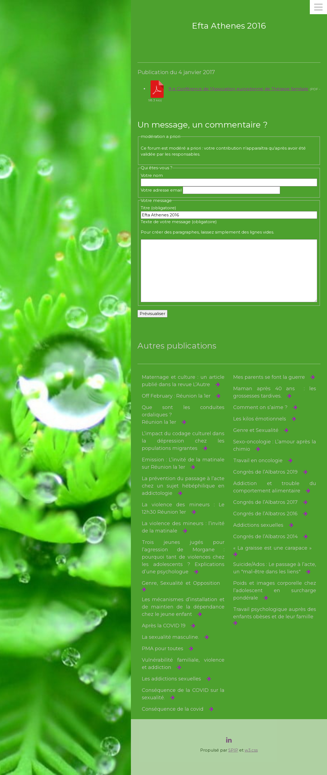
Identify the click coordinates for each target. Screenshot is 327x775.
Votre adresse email (161, 190)
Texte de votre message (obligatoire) (179, 221)
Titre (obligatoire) (158, 207)
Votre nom (152, 175)
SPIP (233, 750)
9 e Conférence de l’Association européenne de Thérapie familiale (238, 88)
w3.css (251, 750)
